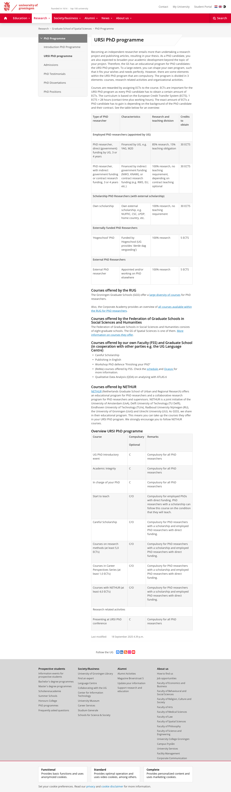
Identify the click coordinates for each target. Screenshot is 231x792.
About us (162, 669)
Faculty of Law (165, 716)
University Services (167, 748)
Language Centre (87, 683)
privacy (90, 786)
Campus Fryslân (166, 743)
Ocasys (169, 369)
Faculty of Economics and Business (171, 684)
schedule (153, 369)
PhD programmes (48, 705)
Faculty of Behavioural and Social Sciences (171, 692)
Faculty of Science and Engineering (169, 732)
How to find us (165, 673)
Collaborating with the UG (92, 688)
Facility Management (168, 753)
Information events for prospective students (50, 675)
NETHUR (96, 391)
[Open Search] (220, 18)
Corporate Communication (172, 758)
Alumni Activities (127, 673)
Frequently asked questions (53, 710)
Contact (163, 6)
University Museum (88, 700)
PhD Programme (104, 28)
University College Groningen (173, 739)
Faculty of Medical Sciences (172, 711)
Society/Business (88, 669)
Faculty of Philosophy (169, 726)
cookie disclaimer (112, 786)
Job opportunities (166, 678)
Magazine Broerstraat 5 (131, 678)
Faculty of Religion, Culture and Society (174, 700)
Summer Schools (47, 696)
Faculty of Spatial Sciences (171, 721)
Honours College (47, 700)
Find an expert (86, 678)
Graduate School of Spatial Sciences (72, 28)
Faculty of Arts (165, 707)
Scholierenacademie (49, 691)
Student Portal (203, 6)
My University (181, 6)
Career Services (86, 705)
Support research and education (130, 689)
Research (43, 28)
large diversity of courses (164, 295)
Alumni (122, 669)
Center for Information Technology (90, 694)
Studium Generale (88, 710)
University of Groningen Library (95, 673)
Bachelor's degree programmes (56, 681)
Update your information (131, 683)
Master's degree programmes (55, 686)
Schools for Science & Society (94, 715)
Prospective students (51, 669)
